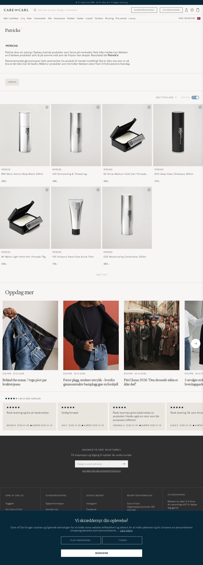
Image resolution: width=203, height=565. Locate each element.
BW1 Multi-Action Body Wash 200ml (22, 173)
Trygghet (9, 503)
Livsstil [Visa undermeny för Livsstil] (89, 18)
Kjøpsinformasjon (55, 503)
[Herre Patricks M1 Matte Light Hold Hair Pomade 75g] (25, 218)
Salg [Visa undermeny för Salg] (22, 18)
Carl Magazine (186, 18)
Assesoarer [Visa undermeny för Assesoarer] (59, 18)
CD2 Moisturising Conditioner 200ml (125, 256)
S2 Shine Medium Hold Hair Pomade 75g (125, 174)
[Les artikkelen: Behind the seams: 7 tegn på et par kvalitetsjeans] (30, 343)
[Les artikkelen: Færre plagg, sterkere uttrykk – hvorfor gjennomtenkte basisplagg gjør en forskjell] (91, 343)
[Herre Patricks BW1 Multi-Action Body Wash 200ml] (25, 135)
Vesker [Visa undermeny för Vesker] (80, 18)
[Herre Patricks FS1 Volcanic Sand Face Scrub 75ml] (76, 218)
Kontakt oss (52, 509)
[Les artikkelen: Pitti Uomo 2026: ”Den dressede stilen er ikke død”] (151, 343)
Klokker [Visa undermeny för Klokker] (71, 18)
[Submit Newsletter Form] (124, 464)
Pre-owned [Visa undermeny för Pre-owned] (121, 18)
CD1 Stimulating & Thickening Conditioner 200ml (69, 174)
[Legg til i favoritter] (46, 108)
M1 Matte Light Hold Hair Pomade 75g (23, 256)
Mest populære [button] (166, 97)
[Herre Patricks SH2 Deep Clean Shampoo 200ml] (178, 135)
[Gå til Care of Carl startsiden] (16, 10)
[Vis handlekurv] (197, 10)
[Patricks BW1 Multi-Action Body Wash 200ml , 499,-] (25, 143)
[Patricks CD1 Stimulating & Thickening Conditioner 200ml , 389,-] (76, 143)
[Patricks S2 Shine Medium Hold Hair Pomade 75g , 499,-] (127, 143)
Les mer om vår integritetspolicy (101, 471)
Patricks (5, 169)
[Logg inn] (186, 10)
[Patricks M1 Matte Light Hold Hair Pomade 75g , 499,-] (25, 226)
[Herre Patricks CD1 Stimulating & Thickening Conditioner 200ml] (76, 135)
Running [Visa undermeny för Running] (109, 18)
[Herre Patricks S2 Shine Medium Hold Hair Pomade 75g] (127, 135)
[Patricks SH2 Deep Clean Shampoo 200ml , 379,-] (178, 143)
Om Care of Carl (13, 509)
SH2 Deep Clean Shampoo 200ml (173, 173)
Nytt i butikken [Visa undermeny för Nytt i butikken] (11, 18)
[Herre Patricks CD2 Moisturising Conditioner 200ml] (127, 218)
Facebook (91, 509)
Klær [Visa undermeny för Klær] (29, 18)
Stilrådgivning (171, 10)
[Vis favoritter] (192, 10)
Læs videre (126, 530)
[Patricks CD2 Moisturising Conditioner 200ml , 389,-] (127, 226)
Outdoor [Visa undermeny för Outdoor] (99, 18)
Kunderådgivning (144, 10)
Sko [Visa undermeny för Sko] (50, 18)
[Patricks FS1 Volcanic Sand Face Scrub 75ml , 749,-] (76, 226)
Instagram (91, 503)
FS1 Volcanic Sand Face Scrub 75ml (73, 256)
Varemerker (40, 18)
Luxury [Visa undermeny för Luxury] (132, 18)
